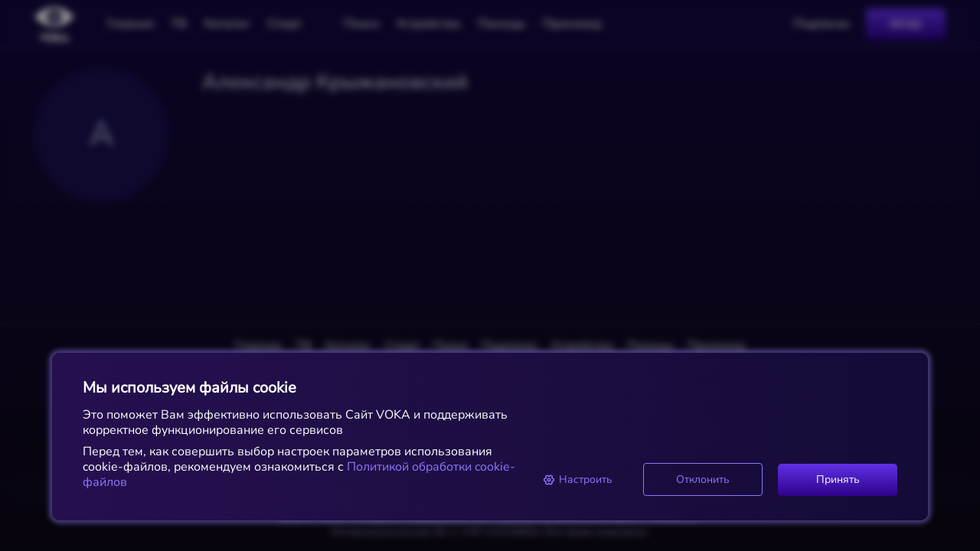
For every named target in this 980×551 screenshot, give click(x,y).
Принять (838, 479)
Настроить (577, 479)
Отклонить (703, 479)
